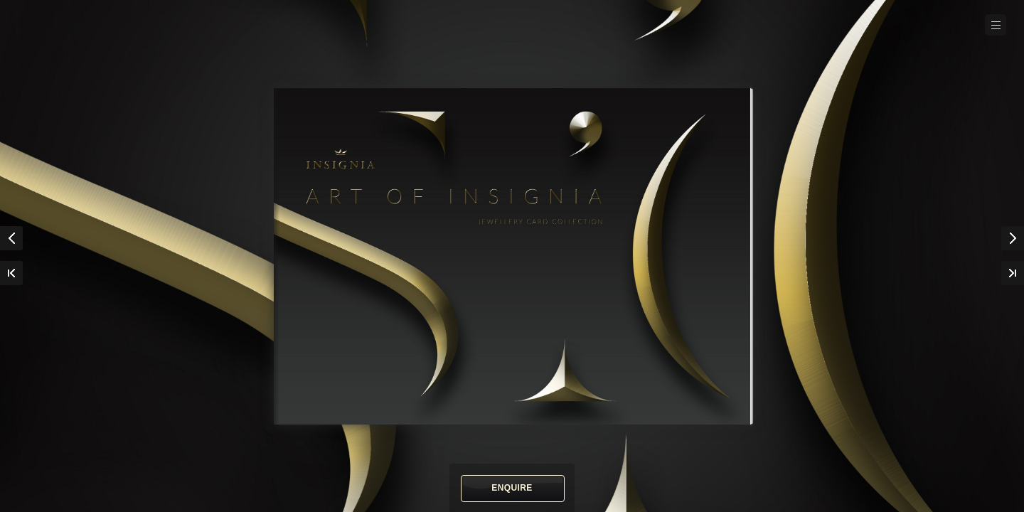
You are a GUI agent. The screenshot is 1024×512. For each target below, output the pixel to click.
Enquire (511, 488)
